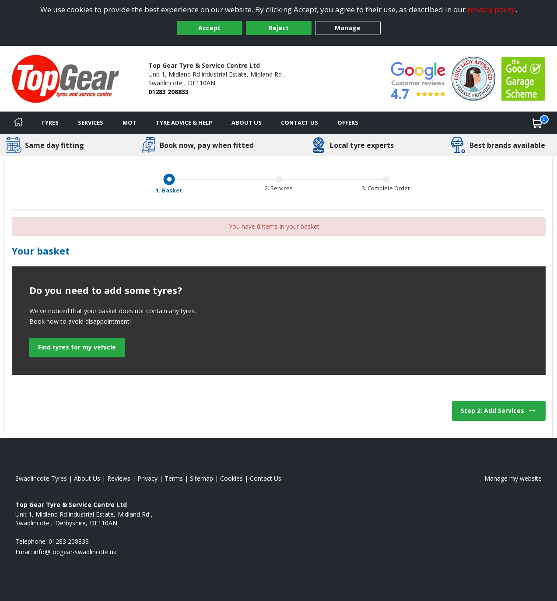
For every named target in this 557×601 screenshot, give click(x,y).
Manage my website (513, 478)
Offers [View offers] (347, 122)
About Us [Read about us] (87, 478)
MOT (130, 122)
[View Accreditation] (473, 78)
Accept (209, 28)
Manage (348, 28)
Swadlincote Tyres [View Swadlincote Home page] (41, 478)
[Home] (18, 123)
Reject (279, 28)
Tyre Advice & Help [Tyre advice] (184, 122)
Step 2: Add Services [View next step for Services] (499, 410)
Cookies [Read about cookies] (231, 478)
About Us (246, 122)
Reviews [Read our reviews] (118, 478)
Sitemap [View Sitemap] (201, 478)
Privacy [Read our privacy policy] (147, 478)
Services (90, 122)
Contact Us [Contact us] (299, 122)
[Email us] (75, 552)
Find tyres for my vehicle (77, 347)
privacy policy (491, 9)
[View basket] (537, 123)
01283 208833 (168, 91)
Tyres (50, 122)
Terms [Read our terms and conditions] (174, 478)
